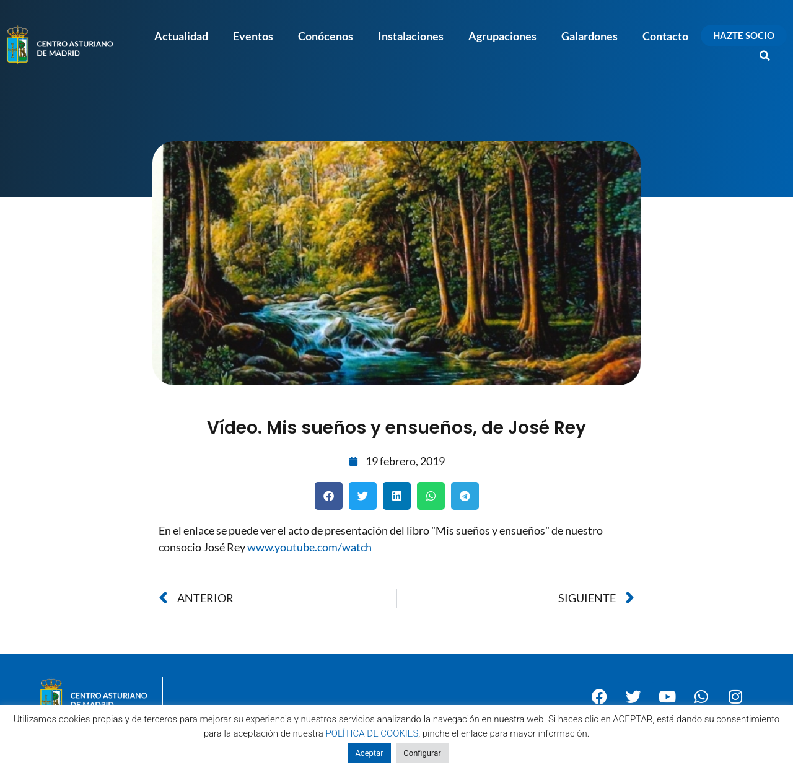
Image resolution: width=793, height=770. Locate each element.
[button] (765, 55)
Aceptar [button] (369, 753)
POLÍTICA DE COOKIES (372, 733)
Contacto (665, 36)
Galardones (589, 36)
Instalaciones (411, 36)
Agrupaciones (502, 36)
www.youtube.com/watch (309, 547)
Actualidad (181, 36)
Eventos (253, 36)
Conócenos (325, 36)
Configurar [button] (421, 753)
